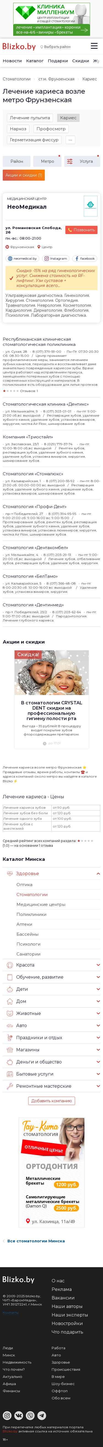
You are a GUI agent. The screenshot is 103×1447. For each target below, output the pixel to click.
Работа (58, 1348)
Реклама (62, 1289)
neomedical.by (22, 258)
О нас (58, 1280)
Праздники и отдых (34, 1038)
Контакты (11, 1312)
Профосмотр (51, 128)
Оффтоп (60, 1391)
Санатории (28, 954)
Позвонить (84, 229)
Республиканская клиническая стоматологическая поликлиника (39, 341)
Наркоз (18, 128)
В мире (58, 1376)
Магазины (23, 1050)
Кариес (68, 117)
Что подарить (67, 1332)
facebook (85, 258)
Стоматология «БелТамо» (30, 576)
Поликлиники (31, 914)
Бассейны (27, 934)
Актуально (12, 1376)
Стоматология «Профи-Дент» (34, 506)
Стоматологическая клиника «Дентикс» (46, 404)
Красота (20, 965)
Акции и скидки (24, 642)
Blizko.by (10, 1431)
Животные (24, 1014)
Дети (17, 989)
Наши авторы (67, 1306)
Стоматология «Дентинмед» (33, 604)
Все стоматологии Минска (34, 1241)
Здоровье (23, 874)
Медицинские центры (40, 904)
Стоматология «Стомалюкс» (33, 473)
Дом (16, 1001)
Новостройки (67, 1323)
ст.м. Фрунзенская (56, 79)
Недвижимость (17, 1362)
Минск (9, 1355)
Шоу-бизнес (63, 1383)
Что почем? (14, 1369)
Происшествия (66, 1369)
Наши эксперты (70, 1315)
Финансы (11, 1391)
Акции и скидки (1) (23, 175)
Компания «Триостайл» (28, 436)
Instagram (55, 258)
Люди (8, 1348)
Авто (17, 1026)
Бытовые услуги (30, 1074)
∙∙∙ (70, 139)
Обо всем (61, 1398)
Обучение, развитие (35, 977)
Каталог (35, 61)
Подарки (58, 61)
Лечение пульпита (30, 117)
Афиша (9, 1383)
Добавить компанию (51, 1100)
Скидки (80, 61)
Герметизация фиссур (34, 139)
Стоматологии (16, 79)
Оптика (24, 884)
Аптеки (24, 924)
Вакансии (63, 1298)
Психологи (28, 944)
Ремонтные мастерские (39, 1086)
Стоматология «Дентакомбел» (35, 547)
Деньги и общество (34, 1062)
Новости (12, 61)
